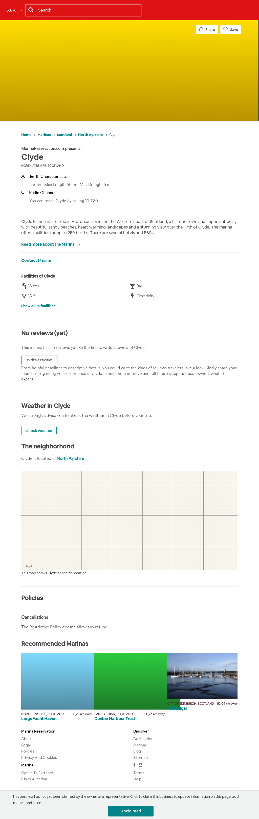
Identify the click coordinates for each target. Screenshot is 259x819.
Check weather (39, 430)
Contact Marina (36, 260)
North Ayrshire (90, 134)
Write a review (39, 360)
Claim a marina (34, 779)
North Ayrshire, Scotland (42, 166)
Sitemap (140, 757)
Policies (27, 751)
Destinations (144, 738)
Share (207, 29)
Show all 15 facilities (38, 306)
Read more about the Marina (48, 244)
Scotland (64, 134)
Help (137, 779)
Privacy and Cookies (39, 757)
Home (26, 134)
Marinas (44, 134)
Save (230, 29)
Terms (138, 772)
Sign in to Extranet (37, 772)
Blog (137, 751)
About (26, 738)
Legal (26, 745)
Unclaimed (130, 811)
